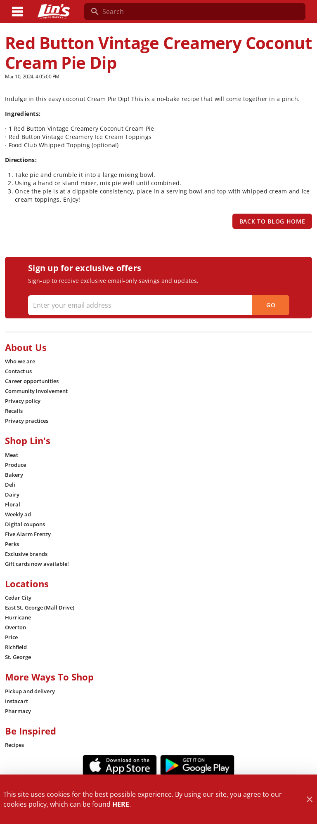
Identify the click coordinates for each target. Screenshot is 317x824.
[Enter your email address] (157, 305)
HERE (120, 804)
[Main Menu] (17, 11)
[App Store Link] (120, 765)
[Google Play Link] (197, 765)
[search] (200, 11)
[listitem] (20, 361)
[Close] (309, 799)
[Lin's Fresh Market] (53, 11)
